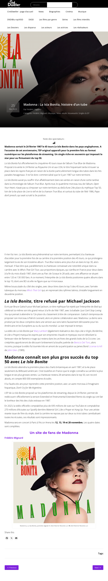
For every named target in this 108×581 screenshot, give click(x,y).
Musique (82, 11)
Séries (65, 19)
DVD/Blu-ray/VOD (15, 19)
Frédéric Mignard (34, 109)
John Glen (12, 350)
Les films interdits (81, 19)
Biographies (54, 11)
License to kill (95, 346)
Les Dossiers (13, 27)
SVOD (31, 19)
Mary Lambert (40, 330)
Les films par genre (48, 19)
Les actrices (62, 27)
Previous (11, 567)
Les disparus (30, 27)
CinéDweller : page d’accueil (20, 11)
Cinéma (69, 11)
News (41, 11)
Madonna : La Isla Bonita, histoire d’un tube (55, 104)
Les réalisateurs (81, 27)
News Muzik (61, 113)
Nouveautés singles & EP (78, 113)
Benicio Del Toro (82, 342)
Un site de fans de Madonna (54, 433)
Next (98, 567)
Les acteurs (46, 27)
